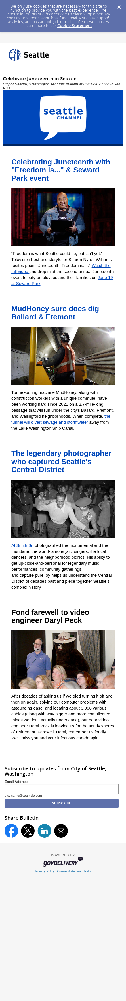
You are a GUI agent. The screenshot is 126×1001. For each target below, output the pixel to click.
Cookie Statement (74, 25)
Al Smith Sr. (22, 545)
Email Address (17, 782)
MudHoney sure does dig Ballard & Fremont (55, 312)
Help (87, 871)
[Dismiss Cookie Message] (119, 5)
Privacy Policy (45, 871)
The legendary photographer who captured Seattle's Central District (61, 461)
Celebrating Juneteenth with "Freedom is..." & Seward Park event (60, 170)
